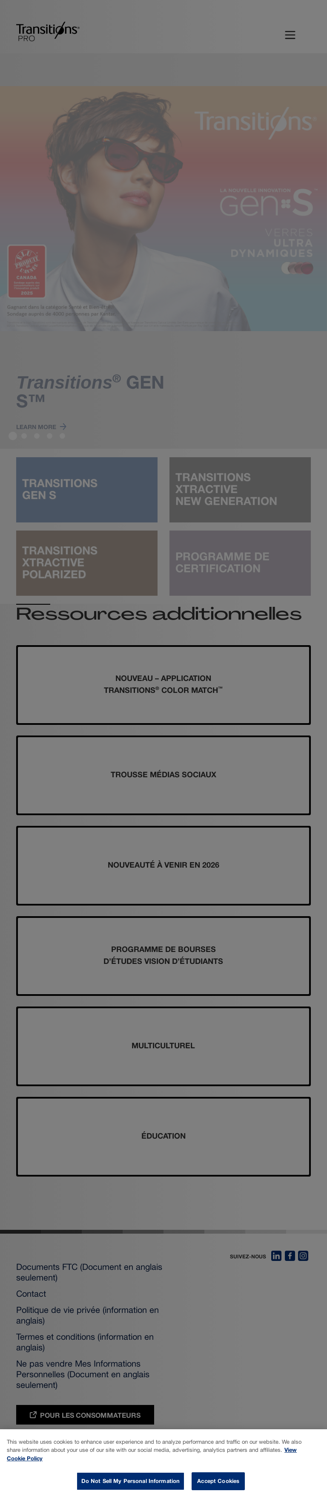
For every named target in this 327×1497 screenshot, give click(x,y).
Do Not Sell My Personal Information (130, 1480)
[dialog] (163, 1463)
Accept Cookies (218, 1480)
